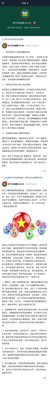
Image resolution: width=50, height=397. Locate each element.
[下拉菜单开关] (25, 3)
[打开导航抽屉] (2, 3)
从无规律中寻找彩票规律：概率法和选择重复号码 (23, 177)
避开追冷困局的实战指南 (13, 39)
